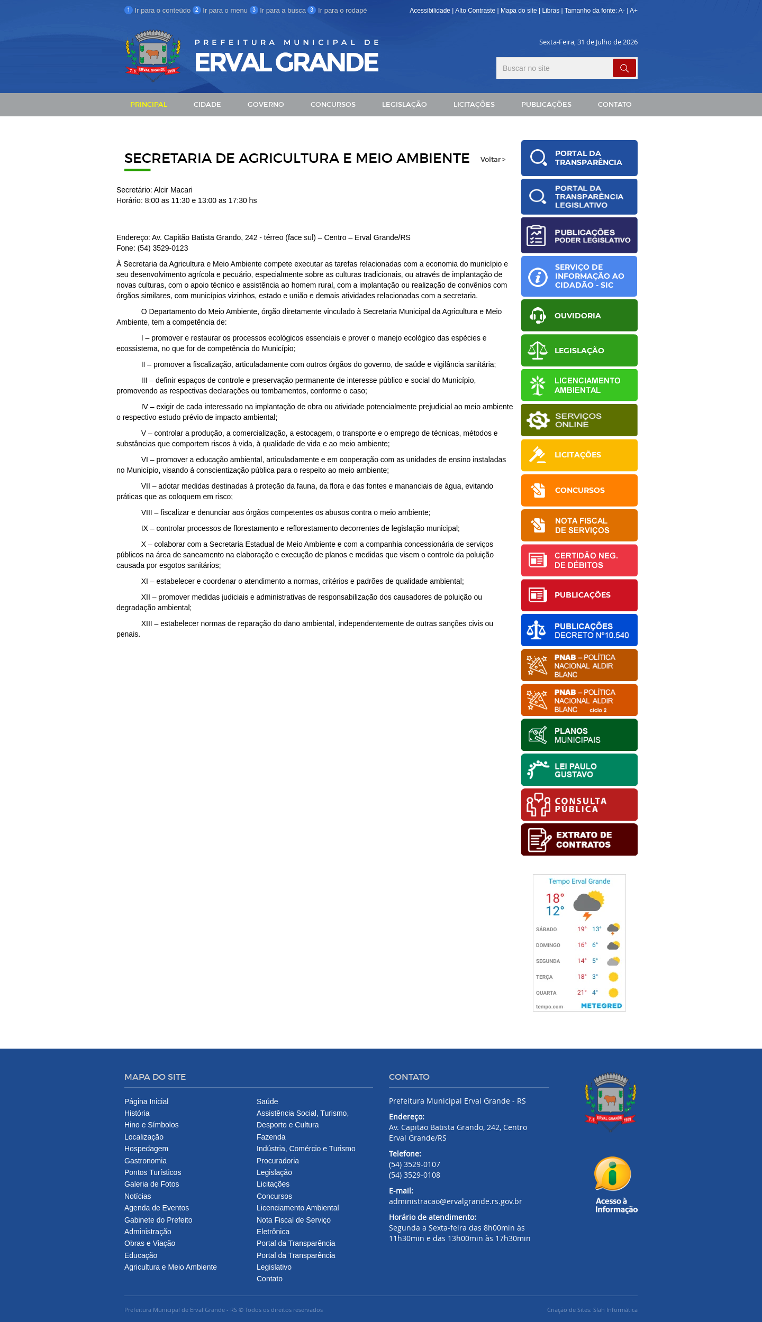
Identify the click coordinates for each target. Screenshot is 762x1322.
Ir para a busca (279, 10)
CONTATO (615, 104)
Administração (147, 1231)
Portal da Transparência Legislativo (296, 1261)
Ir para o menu (221, 10)
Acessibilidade (430, 10)
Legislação (274, 1172)
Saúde (267, 1101)
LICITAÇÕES (474, 104)
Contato (270, 1278)
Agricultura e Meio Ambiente (170, 1267)
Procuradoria (278, 1160)
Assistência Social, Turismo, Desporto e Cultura (303, 1119)
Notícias (137, 1196)
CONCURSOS (333, 104)
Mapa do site (519, 10)
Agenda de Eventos (156, 1208)
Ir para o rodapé (337, 10)
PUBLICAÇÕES (546, 104)
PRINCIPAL (148, 104)
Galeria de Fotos (151, 1184)
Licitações (273, 1184)
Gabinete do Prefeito (158, 1220)
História (136, 1113)
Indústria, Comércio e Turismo (306, 1148)
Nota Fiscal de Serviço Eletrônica (294, 1226)
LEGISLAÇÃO (404, 104)
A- (622, 10)
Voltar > (492, 159)
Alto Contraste (475, 10)
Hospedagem (146, 1148)
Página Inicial (146, 1101)
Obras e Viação (149, 1243)
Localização (144, 1137)
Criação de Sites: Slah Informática (592, 1310)
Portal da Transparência (296, 1243)
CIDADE (207, 104)
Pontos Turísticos (152, 1172)
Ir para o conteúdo (158, 10)
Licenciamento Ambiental (298, 1208)
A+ (634, 10)
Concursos (274, 1196)
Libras (551, 10)
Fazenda (271, 1137)
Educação (140, 1255)
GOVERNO (266, 104)
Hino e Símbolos (151, 1125)
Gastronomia (145, 1160)
